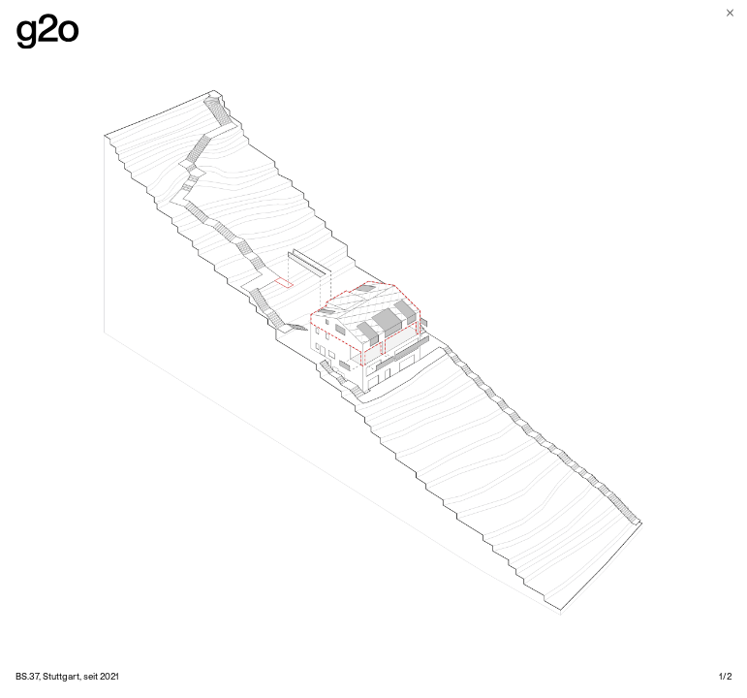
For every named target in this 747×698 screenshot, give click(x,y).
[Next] (561, 349)
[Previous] (187, 349)
